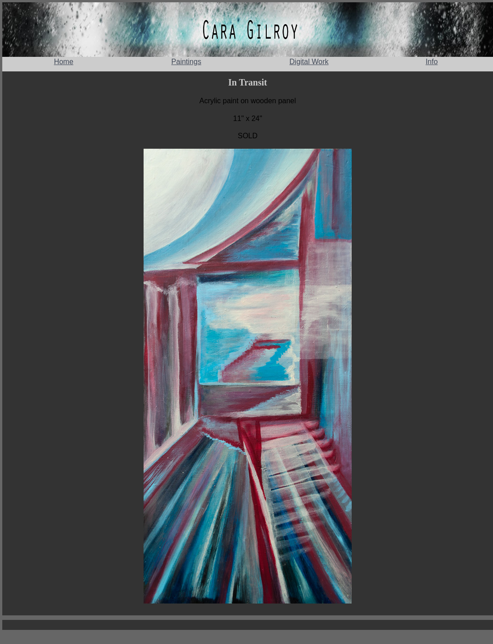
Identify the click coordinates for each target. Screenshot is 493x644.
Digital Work (309, 61)
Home (64, 61)
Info (432, 61)
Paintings (186, 61)
